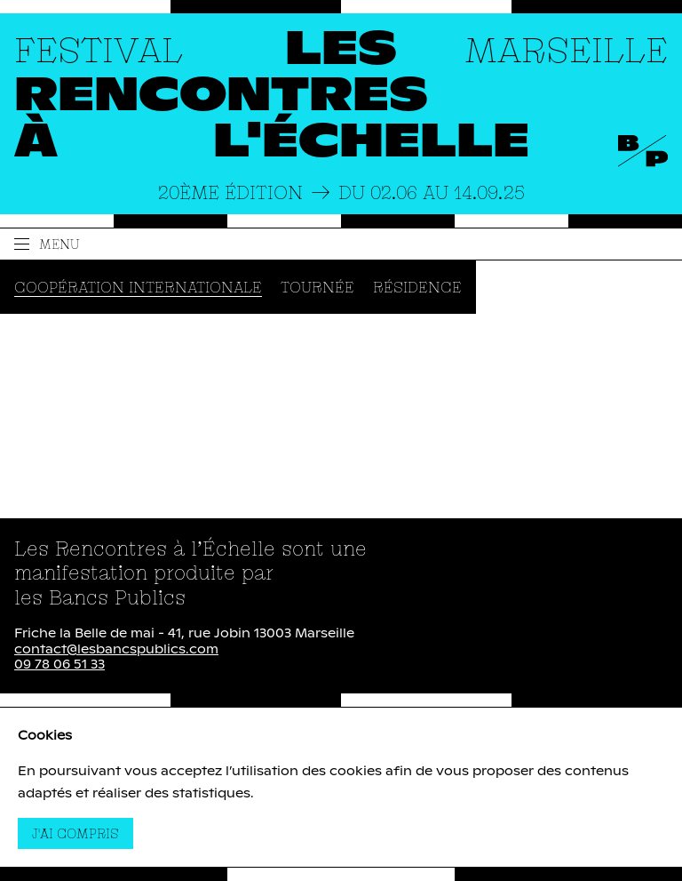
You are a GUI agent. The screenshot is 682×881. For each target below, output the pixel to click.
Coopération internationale (138, 286)
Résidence (417, 286)
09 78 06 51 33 (59, 665)
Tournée (317, 286)
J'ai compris (82, 833)
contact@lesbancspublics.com (116, 650)
